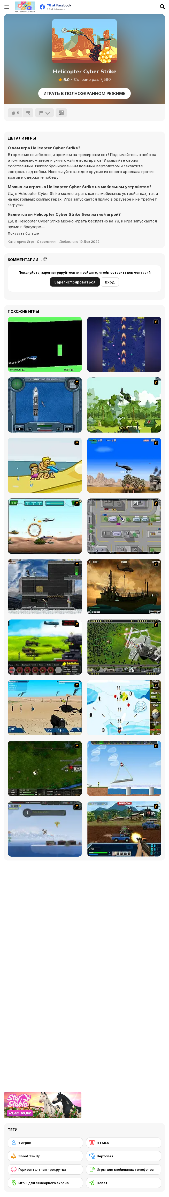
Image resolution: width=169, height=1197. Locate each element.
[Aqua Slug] (45, 465)
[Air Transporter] (124, 768)
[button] (23, 233)
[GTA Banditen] (124, 526)
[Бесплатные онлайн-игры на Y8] (24, 7)
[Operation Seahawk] (45, 405)
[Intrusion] (45, 586)
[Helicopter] (45, 344)
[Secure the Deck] (124, 586)
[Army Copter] (45, 526)
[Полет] (123, 1183)
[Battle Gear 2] (45, 647)
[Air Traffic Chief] (124, 647)
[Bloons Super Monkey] (124, 707)
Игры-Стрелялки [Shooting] (41, 241)
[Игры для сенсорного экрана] (45, 1183)
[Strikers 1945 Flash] (124, 344)
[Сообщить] (44, 112)
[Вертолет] (123, 1156)
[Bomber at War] (45, 829)
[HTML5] (123, 1143)
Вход (110, 282)
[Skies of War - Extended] (45, 768)
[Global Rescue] (124, 405)
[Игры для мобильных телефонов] (123, 1169)
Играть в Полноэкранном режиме (84, 93)
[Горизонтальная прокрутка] (45, 1169)
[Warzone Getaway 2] (124, 829)
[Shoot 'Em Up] (45, 1156)
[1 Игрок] (45, 1143)
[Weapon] (45, 707)
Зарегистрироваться (75, 282)
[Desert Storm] (124, 465)
